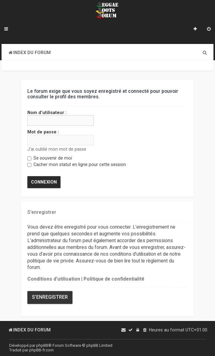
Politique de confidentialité (114, 278)
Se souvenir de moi (49, 158)
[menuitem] (209, 29)
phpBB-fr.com (41, 350)
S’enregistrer (50, 297)
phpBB (42, 345)
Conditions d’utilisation (53, 278)
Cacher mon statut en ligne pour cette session (76, 164)
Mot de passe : (43, 131)
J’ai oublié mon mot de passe (56, 148)
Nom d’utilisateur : (47, 112)
